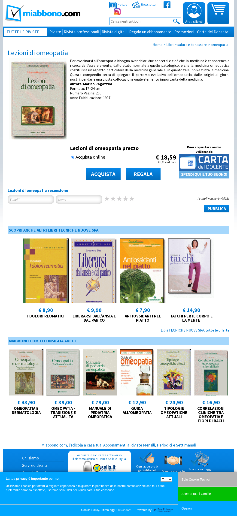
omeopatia (219, 44)
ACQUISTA (103, 174)
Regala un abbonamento (150, 31)
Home (157, 44)
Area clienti (194, 13)
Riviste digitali (114, 31)
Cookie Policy (90, 510)
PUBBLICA (217, 208)
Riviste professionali (81, 31)
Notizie (118, 4)
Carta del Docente (212, 31)
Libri (169, 44)
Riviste (55, 31)
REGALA (143, 174)
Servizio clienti (34, 465)
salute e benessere (192, 44)
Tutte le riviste (22, 31)
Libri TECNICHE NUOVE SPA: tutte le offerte (195, 330)
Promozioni (184, 31)
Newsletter (144, 4)
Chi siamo (30, 458)
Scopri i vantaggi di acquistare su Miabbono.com (200, 464)
